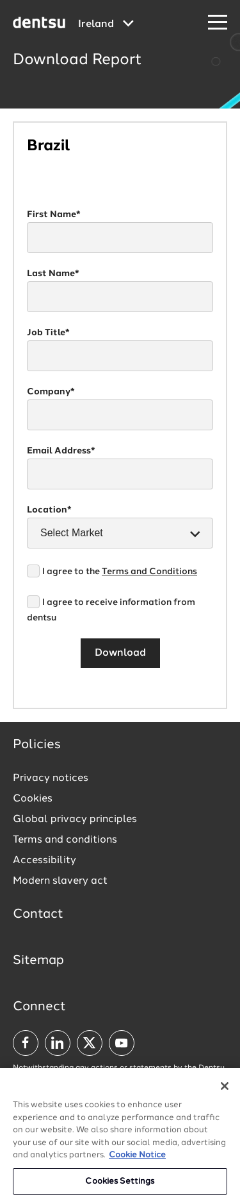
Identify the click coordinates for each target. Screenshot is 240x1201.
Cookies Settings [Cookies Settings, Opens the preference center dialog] (119, 1183)
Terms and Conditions (149, 571)
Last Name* (53, 273)
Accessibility (44, 860)
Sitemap (38, 960)
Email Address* (61, 450)
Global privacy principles (75, 819)
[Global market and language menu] (106, 24)
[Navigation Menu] (217, 23)
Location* (49, 509)
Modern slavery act (60, 881)
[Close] (225, 1088)
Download (120, 653)
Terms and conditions (65, 840)
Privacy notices (50, 778)
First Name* (54, 214)
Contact (38, 914)
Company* (51, 391)
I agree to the (119, 571)
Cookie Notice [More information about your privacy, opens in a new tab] (137, 1157)
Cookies (32, 799)
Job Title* (48, 332)
